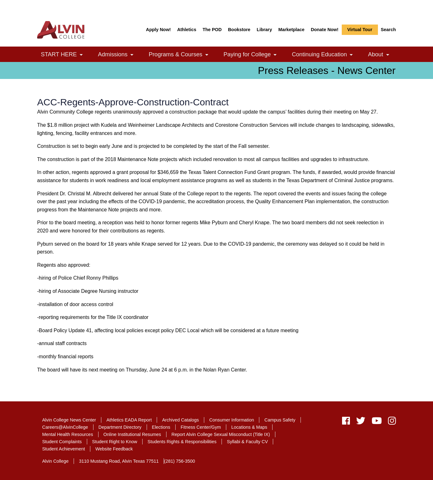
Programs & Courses (182, 54)
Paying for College (253, 54)
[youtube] (376, 422)
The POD (212, 29)
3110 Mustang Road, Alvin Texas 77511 (119, 461)
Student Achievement (63, 448)
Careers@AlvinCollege (65, 427)
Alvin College (55, 461)
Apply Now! (158, 29)
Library (264, 29)
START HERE (65, 54)
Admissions (119, 54)
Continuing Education (326, 54)
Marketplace (291, 29)
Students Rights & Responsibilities (182, 441)
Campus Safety (279, 419)
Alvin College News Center (69, 419)
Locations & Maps (249, 427)
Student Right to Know (114, 441)
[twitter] (360, 422)
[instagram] (390, 422)
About (382, 54)
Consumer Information (231, 419)
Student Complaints (62, 441)
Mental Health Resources (67, 434)
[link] (81, 54)
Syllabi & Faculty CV (247, 441)
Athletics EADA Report (129, 419)
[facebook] (346, 422)
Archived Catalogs (180, 419)
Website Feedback (114, 448)
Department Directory (120, 427)
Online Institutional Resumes (132, 434)
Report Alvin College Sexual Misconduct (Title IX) (221, 434)
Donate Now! (325, 29)
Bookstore (239, 29)
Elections (161, 427)
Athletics (186, 29)
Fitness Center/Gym (201, 427)
